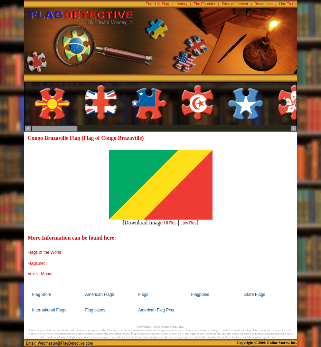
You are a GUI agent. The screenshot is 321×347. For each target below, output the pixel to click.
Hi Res (170, 223)
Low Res (188, 223)
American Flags (99, 294)
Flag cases (95, 310)
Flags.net (36, 263)
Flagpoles (200, 294)
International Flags (49, 310)
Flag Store (41, 294)
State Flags (254, 294)
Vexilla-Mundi (40, 273)
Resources (263, 4)
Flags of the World (44, 252)
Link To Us (287, 4)
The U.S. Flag (157, 4)
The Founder (205, 4)
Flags (143, 294)
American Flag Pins (156, 310)
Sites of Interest (235, 4)
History (181, 4)
